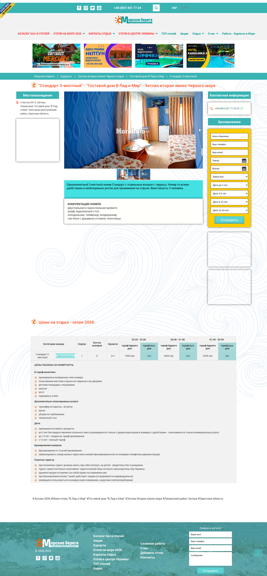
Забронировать (65, 355)
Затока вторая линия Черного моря (101, 76)
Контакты (147, 556)
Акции (184, 33)
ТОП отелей (168, 33)
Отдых (196, 33)
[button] (199, 130)
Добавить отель (151, 552)
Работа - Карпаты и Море (238, 33)
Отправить (229, 220)
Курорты (66, 76)
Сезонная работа (152, 542)
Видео (97, 567)
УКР (174, 8)
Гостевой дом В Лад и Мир (147, 76)
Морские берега (44, 76)
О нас (211, 33)
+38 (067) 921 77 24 (127, 8)
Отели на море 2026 (67, 33)
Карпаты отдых (100, 33)
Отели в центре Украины (136, 33)
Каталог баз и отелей (33, 33)
